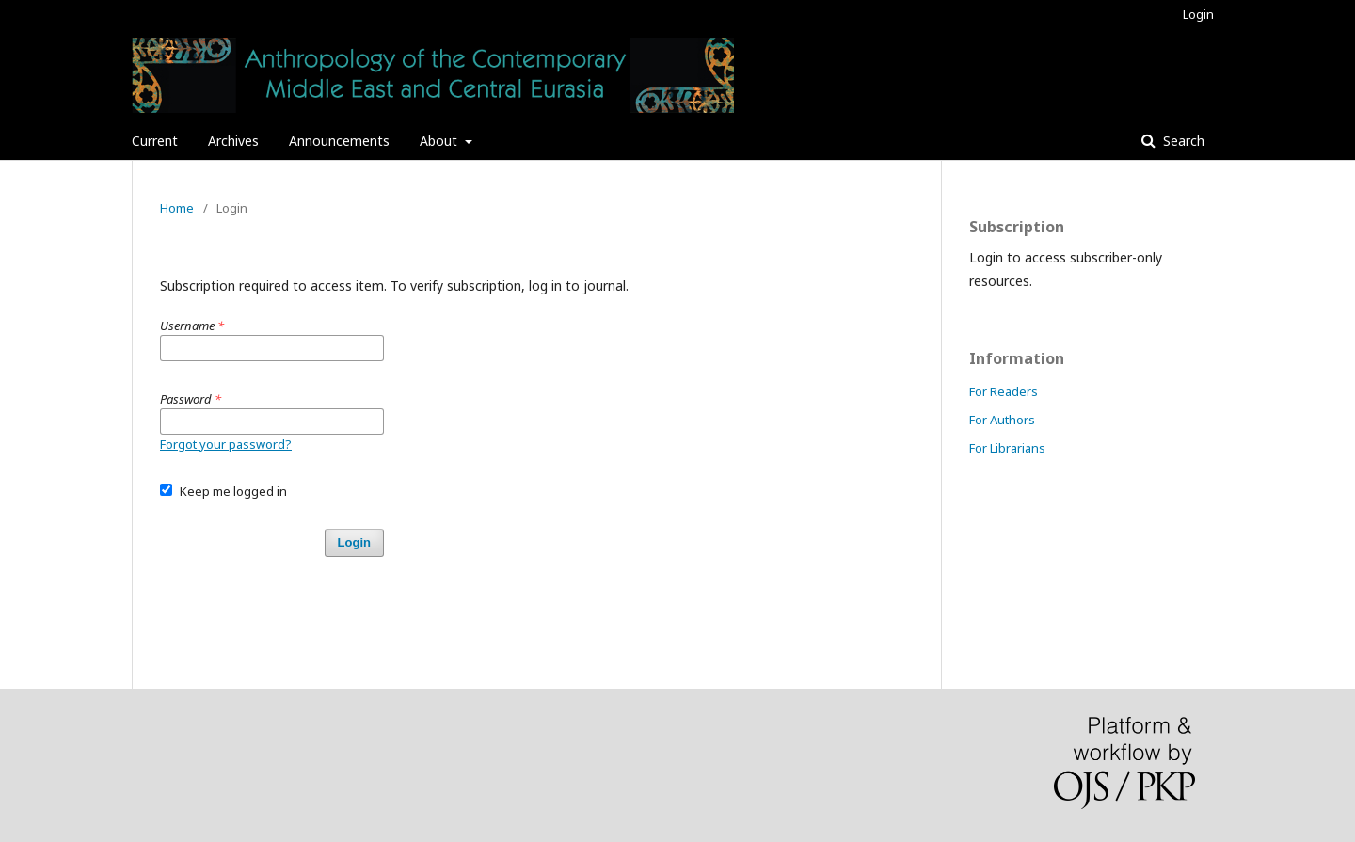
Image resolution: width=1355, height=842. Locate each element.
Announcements (339, 141)
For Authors (1002, 419)
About (440, 141)
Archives (233, 141)
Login (1198, 14)
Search (1181, 141)
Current (155, 141)
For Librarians (1007, 447)
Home (177, 207)
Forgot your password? (226, 444)
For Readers (1003, 391)
